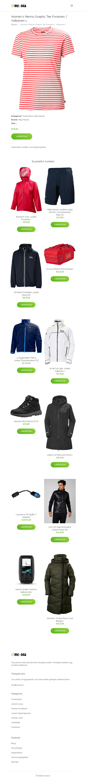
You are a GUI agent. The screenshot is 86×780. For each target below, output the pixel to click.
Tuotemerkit (27, 116)
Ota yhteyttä (16, 748)
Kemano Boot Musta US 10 (26, 421)
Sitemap (14, 762)
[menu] (72, 6)
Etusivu (14, 24)
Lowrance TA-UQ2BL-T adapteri (26, 515)
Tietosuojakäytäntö (19, 757)
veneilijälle (15, 722)
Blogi (13, 743)
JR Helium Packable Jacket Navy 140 (26, 293)
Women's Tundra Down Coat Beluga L (60, 619)
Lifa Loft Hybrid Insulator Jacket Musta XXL (60, 528)
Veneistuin (15, 727)
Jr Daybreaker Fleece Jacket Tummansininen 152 (26, 359)
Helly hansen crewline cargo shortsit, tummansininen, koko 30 (60, 212)
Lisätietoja (21, 136)
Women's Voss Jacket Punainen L (26, 218)
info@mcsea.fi (17, 685)
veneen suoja (17, 704)
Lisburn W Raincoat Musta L (60, 455)
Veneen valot (17, 718)
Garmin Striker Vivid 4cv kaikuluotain (26, 590)
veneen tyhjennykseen (21, 713)
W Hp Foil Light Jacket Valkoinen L (60, 369)
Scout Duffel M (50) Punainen (60, 269)
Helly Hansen (39, 116)
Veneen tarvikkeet (19, 708)
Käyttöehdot (16, 752)
